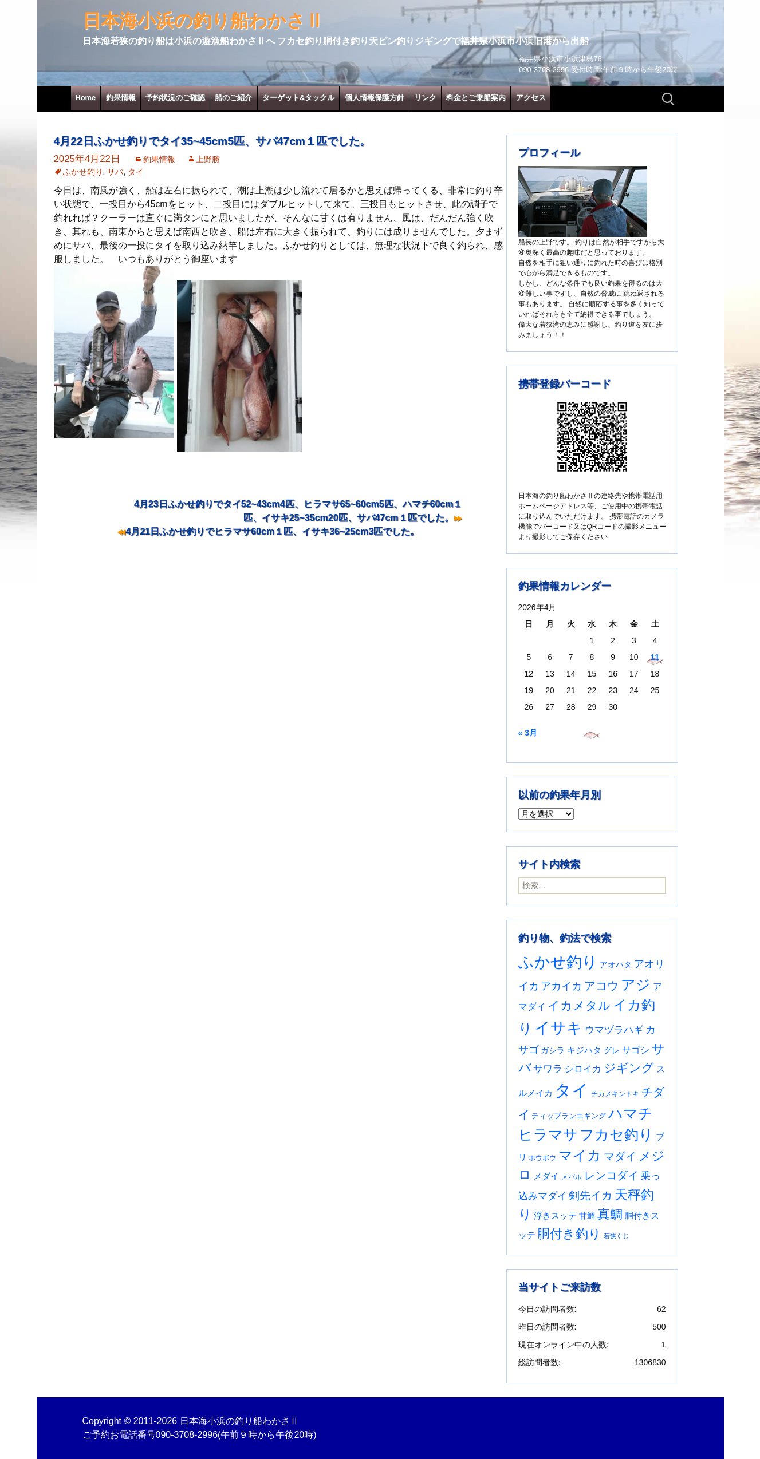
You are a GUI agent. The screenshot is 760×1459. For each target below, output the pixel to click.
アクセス (531, 97)
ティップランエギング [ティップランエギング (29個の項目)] (568, 1116)
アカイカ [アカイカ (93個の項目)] (561, 986)
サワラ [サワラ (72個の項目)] (547, 1068)
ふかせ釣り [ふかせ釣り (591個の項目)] (558, 962)
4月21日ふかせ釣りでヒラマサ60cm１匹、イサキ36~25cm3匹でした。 (273, 531)
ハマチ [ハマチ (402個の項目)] (630, 1113)
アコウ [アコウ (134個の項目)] (601, 985)
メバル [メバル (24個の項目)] (571, 1177)
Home (86, 97)
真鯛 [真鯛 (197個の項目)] (610, 1214)
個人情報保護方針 (374, 97)
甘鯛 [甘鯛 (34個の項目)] (587, 1215)
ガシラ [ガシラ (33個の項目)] (553, 1050)
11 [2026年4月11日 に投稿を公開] (655, 657)
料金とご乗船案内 (476, 97)
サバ (115, 171)
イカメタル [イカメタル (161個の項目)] (579, 1005)
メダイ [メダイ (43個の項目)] (546, 1176)
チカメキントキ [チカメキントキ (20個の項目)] (615, 1093)
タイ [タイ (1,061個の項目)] (571, 1090)
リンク (425, 97)
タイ (136, 171)
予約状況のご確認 (175, 97)
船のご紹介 (233, 97)
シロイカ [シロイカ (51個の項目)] (583, 1069)
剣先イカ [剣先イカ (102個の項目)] (590, 1195)
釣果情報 (121, 97)
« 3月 (527, 732)
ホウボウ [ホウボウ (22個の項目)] (542, 1158)
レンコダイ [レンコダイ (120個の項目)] (611, 1175)
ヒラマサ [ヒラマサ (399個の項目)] (548, 1134)
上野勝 (208, 159)
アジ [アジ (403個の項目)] (636, 984)
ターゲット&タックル (298, 97)
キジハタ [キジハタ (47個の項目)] (584, 1050)
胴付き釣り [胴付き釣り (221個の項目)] (569, 1234)
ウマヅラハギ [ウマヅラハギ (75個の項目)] (614, 1029)
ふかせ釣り (83, 171)
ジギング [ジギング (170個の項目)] (629, 1067)
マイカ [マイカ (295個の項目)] (579, 1155)
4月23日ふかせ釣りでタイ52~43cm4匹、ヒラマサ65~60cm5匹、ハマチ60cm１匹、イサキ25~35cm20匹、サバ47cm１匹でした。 (298, 511)
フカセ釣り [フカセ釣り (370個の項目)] (616, 1134)
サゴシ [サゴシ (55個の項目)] (635, 1050)
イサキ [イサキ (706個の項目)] (558, 1028)
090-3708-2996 (187, 1435)
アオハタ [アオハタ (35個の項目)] (616, 964)
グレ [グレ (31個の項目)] (612, 1050)
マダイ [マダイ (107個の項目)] (620, 1156)
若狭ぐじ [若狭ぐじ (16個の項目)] (616, 1235)
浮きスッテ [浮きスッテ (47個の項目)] (555, 1215)
